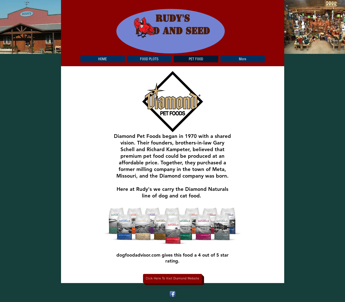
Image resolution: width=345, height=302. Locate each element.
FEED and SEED (172, 31)
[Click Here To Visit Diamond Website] (172, 278)
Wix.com (203, 288)
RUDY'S (172, 18)
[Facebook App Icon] (172, 294)
